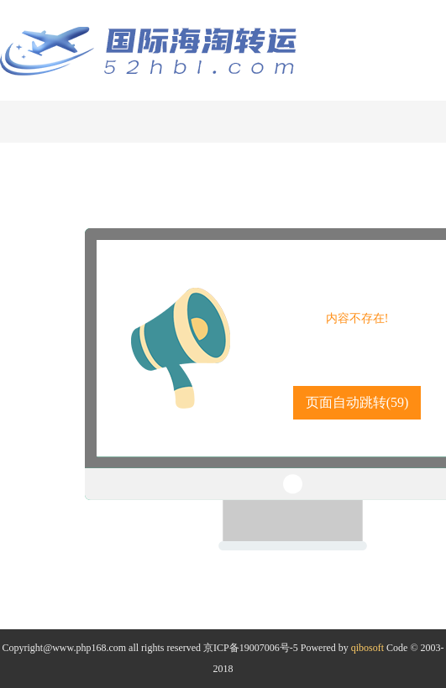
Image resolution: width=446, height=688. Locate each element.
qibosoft (367, 648)
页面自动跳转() (357, 402)
